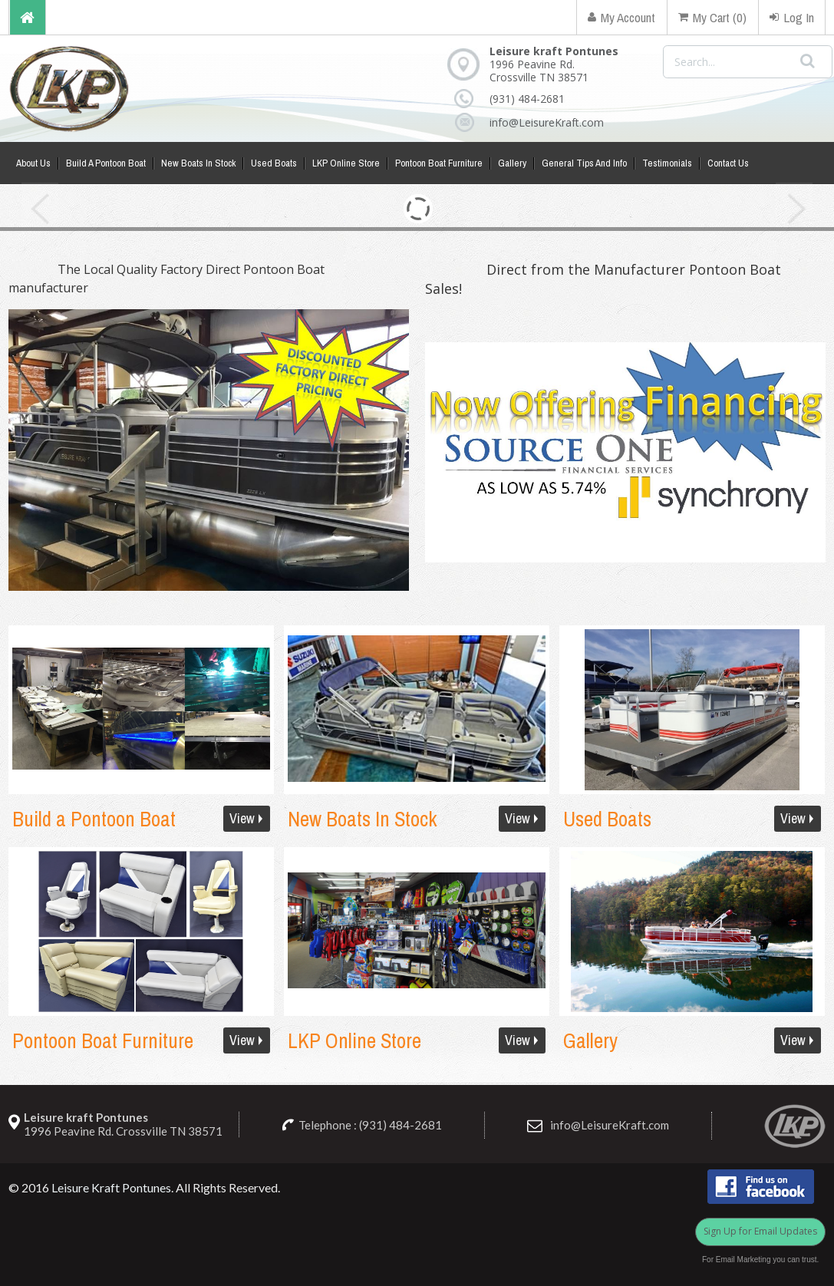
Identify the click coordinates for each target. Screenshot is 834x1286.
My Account (621, 17)
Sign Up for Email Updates (760, 1231)
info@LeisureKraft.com (539, 122)
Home (27, 17)
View (242, 818)
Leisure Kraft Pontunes (111, 1187)
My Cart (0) (712, 17)
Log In (792, 17)
